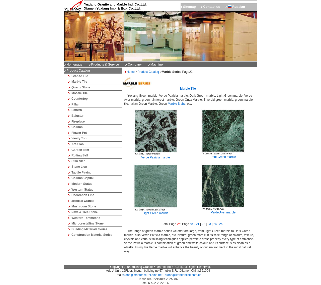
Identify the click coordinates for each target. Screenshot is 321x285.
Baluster (77, 116)
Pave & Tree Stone (84, 212)
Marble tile (188, 88)
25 (220, 224)
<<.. (192, 224)
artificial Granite (82, 201)
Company (135, 64)
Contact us (211, 7)
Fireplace (78, 121)
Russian (236, 7)
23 (209, 224)
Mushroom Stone (83, 206)
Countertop (79, 98)
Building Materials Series (89, 229)
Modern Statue (81, 184)
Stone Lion (79, 166)
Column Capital (82, 178)
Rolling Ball (79, 155)
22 (203, 224)
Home (131, 72)
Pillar (75, 104)
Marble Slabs (176, 103)
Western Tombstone (85, 218)
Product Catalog (148, 72)
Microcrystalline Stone (87, 223)
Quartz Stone (80, 87)
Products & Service (105, 64)
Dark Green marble (223, 155)
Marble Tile (79, 81)
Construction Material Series (91, 235)
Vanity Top (79, 138)
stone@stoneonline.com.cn (183, 275)
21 (197, 224)
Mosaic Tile (79, 93)
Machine (156, 64)
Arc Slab (77, 144)
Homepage (74, 64)
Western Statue (82, 189)
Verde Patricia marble (155, 156)
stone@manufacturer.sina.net (143, 275)
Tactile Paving (81, 172)
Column (77, 127)
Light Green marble (155, 211)
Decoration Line (82, 195)
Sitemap (189, 7)
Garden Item (80, 150)
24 (215, 224)
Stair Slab (78, 161)
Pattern (76, 110)
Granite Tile (79, 76)
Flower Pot (79, 133)
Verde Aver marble (223, 211)
